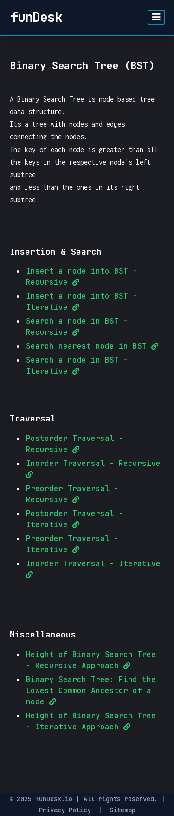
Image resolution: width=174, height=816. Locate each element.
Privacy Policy (65, 810)
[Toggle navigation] (156, 17)
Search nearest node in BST (92, 346)
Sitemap (122, 810)
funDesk (36, 17)
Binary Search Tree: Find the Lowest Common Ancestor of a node (91, 691)
